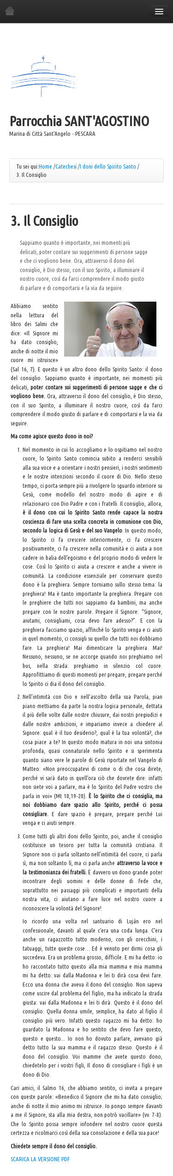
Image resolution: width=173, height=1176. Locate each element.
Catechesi (66, 166)
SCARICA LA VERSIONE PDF (40, 1159)
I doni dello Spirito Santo (108, 166)
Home (45, 166)
